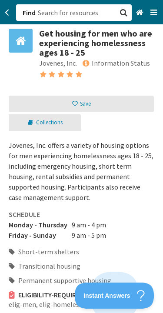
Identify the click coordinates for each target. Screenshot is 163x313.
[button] (81, 156)
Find (29, 12)
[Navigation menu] (154, 13)
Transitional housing (44, 266)
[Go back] (7, 13)
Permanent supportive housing (60, 280)
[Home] (140, 13)
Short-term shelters (44, 251)
